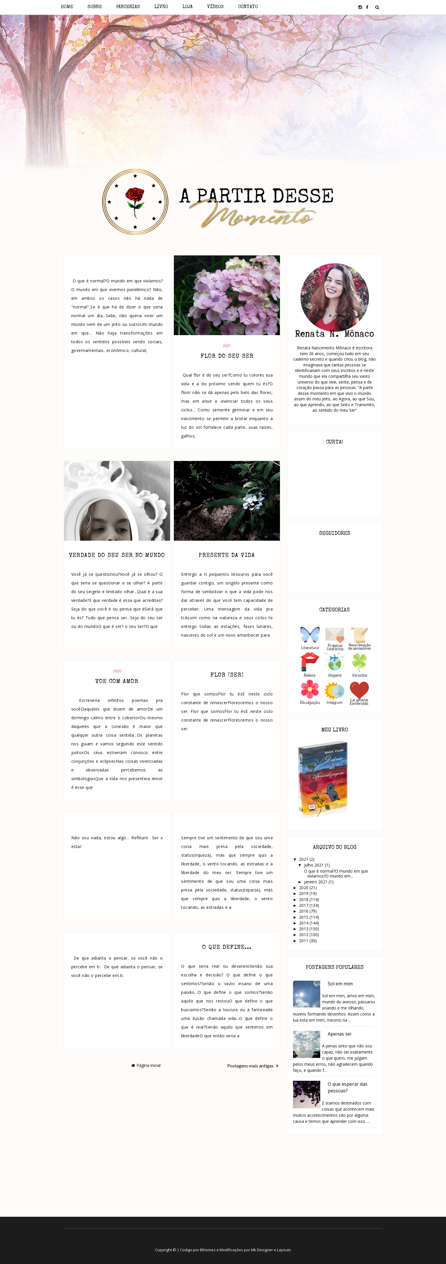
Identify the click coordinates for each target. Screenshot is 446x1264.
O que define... (227, 948)
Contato (248, 7)
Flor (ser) (227, 675)
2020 (117, 671)
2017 (304, 905)
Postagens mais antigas (252, 1065)
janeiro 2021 (316, 882)
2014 (304, 923)
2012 (304, 934)
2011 (304, 940)
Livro (161, 7)
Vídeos (215, 7)
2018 (304, 899)
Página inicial (146, 1065)
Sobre (95, 7)
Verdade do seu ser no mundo (117, 556)
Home (67, 7)
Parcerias (128, 7)
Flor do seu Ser (227, 356)
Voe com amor (117, 682)
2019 (304, 893)
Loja (188, 7)
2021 (227, 345)
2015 (304, 917)
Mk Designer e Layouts (271, 1249)
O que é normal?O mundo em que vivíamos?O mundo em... (335, 873)
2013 (304, 928)
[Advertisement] (223, 66)
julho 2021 (314, 865)
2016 (304, 911)
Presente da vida (227, 556)
